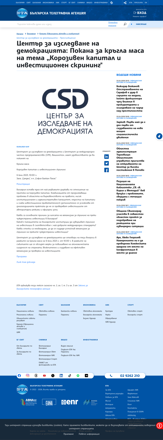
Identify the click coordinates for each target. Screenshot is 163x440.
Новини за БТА (111, 397)
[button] (112, 2)
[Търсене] (125, 24)
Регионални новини (25, 315)
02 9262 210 (130, 376)
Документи (110, 408)
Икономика (48, 3)
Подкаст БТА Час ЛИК (70, 355)
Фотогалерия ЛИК (47, 355)
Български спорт (134, 315)
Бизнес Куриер (89, 318)
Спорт (64, 3)
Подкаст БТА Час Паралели (68, 350)
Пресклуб (138, 3)
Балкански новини (69, 311)
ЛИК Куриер (110, 322)
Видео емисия (67, 346)
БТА (130, 3)
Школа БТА (109, 415)
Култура (109, 311)
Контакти (132, 408)
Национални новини (25, 311)
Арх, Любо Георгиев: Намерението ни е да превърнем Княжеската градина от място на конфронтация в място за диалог (131, 245)
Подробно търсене (112, 24)
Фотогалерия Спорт (48, 359)
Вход (141, 13)
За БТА (108, 390)
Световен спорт (134, 311)
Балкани (37, 3)
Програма (22, 256)
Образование (111, 318)
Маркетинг (132, 393)
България (20, 3)
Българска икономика (92, 315)
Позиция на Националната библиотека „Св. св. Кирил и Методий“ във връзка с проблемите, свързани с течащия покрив (131, 190)
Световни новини (46, 311)
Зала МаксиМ (133, 397)
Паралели (43, 315)
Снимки (81, 3)
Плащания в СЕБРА (135, 412)
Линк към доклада (26, 262)
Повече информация (89, 433)
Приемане (69, 433)
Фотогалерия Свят (47, 352)
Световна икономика (92, 311)
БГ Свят (72, 3)
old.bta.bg (131, 415)
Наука (107, 315)
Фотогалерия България (45, 347)
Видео (89, 3)
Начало (20, 34)
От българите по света (24, 347)
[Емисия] (131, 24)
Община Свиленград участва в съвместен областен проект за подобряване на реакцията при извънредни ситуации (130, 218)
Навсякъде (141, 24)
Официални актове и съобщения (129, 81)
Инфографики (101, 3)
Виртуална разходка (114, 393)
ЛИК (57, 3)
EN (146, 3)
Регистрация (24, 184)
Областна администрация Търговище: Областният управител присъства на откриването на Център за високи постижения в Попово (130, 159)
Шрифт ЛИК (132, 390)
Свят (28, 3)
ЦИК (18, 332)
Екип (129, 404)
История (109, 404)
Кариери (109, 412)
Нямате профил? (139, 16)
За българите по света (24, 353)
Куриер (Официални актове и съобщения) (59, 34)
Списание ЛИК (133, 401)
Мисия (108, 401)
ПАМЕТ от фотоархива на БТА (47, 364)
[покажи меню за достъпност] (159, 425)
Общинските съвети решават (26, 319)
